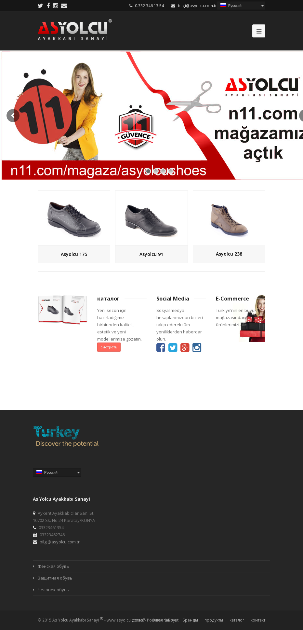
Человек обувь (53, 590)
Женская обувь (53, 566)
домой (138, 620)
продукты (213, 620)
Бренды (190, 620)
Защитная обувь (55, 578)
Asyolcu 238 (229, 254)
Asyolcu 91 (151, 254)
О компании (164, 620)
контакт (258, 620)
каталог (237, 620)
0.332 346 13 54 (149, 5)
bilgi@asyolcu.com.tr (197, 5)
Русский (231, 5)
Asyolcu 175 (74, 254)
